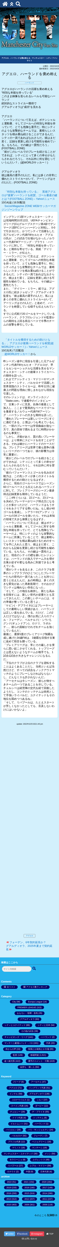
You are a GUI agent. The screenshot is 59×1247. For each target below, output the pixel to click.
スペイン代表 (17, 1106)
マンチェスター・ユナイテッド (18, 1153)
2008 (44, 1204)
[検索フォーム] (16, 969)
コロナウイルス (19, 1100)
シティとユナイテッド (14, 1025)
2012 (26, 1199)
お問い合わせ (29, 1238)
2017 (44, 1187)
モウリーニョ (16, 1159)
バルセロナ (17, 1135)
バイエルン (11, 1129)
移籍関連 (34, 1055)
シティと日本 (44, 1025)
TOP (49, 1234)
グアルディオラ (27, 1019)
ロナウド (11, 1171)
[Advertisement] (29, 832)
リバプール (13, 1165)
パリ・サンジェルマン (38, 1129)
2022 (9, 1182)
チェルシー (15, 1112)
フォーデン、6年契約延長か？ (27, 942)
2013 (8, 1199)
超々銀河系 (9, 1061)
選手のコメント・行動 (38, 1061)
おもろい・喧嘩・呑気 (27, 1013)
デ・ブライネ (38, 1112)
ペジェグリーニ (39, 1141)
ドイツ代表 (17, 1118)
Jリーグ (17, 1082)
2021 (26, 1182)
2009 (26, 1204)
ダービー (39, 1106)
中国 (28, 1171)
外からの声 (11, 1049)
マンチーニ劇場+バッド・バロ (18, 1043)
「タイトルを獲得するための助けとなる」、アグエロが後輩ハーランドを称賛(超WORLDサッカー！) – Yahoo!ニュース (27, 343)
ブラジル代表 (14, 1141)
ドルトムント (17, 1123)
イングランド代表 (37, 1088)
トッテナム (38, 1118)
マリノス (16, 1147)
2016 (8, 1193)
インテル (13, 1094)
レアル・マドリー (38, 1165)
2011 (44, 1199)
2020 (44, 1182)
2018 (26, 1187)
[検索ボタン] (34, 969)
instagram (37, 1234)
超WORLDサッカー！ (17, 354)
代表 (48, 1043)
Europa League (35, 1002)
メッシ (48, 1153)
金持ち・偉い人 (27, 1067)
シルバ (40, 1100)
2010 (8, 1204)
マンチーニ (37, 1147)
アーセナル (36, 1082)
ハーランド (29, 83)
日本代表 (44, 1171)
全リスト (11, 987)
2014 (44, 1193)
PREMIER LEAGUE (26, 1007)
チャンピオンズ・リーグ (16, 1037)
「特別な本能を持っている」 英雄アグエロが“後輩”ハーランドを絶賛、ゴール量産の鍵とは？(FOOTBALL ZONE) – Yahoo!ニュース (29, 195)
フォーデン (39, 1135)
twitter (10, 1234)
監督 (15, 1055)
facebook (22, 1234)
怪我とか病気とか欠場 (38, 1049)
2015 (26, 1193)
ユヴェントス (38, 1159)
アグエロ (29, 936)
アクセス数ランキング (36, 987)
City (14, 1002)
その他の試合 (27, 1031)
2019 (8, 1187)
